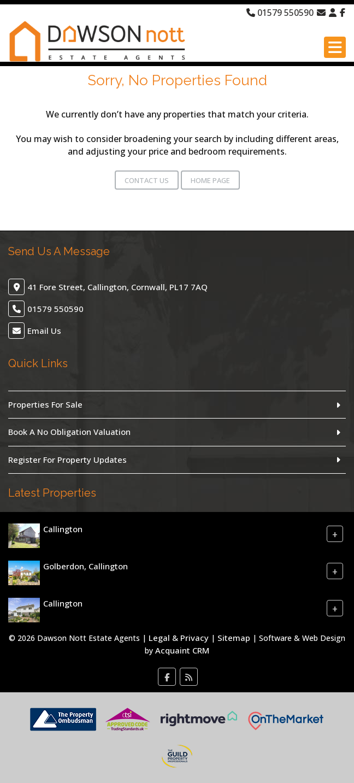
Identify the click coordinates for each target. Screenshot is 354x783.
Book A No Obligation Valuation (69, 431)
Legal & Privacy (179, 637)
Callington (62, 528)
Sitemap (233, 637)
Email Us (44, 330)
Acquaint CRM (182, 650)
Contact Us (147, 180)
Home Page (210, 180)
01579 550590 (280, 13)
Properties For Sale (45, 404)
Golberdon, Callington (85, 566)
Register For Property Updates (67, 459)
